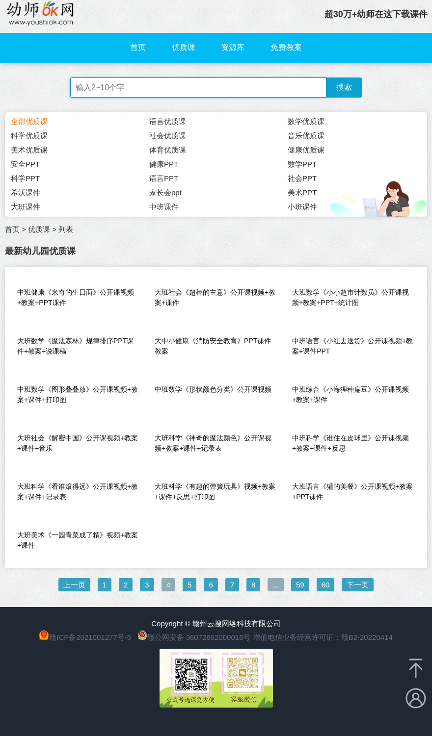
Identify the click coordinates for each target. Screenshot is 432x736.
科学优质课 (29, 135)
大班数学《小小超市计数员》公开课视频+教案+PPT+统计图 (350, 297)
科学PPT (25, 178)
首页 (138, 47)
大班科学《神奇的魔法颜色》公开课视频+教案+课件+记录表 (213, 443)
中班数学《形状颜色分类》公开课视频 (213, 389)
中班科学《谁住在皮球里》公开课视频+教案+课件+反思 (350, 443)
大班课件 (25, 207)
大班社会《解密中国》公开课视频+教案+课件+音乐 (77, 443)
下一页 (358, 585)
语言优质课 (167, 121)
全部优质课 (29, 121)
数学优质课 (306, 121)
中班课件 (164, 207)
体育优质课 (167, 150)
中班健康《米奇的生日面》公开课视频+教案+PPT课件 (75, 297)
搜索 (344, 87)
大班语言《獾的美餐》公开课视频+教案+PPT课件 (352, 491)
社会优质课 (167, 135)
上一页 (74, 585)
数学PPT (302, 164)
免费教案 (286, 47)
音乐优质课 (306, 135)
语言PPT (163, 178)
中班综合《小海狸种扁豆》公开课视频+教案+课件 (350, 394)
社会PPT (302, 178)
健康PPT (163, 164)
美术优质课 (29, 150)
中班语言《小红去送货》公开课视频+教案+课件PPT (352, 346)
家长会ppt (165, 192)
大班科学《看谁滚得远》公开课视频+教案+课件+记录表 (77, 491)
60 (326, 585)
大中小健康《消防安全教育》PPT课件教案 (213, 346)
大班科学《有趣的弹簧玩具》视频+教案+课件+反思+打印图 (215, 491)
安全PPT (25, 164)
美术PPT (302, 192)
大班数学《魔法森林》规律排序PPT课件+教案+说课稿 (75, 346)
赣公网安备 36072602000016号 (194, 637)
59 (300, 585)
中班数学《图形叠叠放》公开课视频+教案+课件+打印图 (77, 394)
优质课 (183, 47)
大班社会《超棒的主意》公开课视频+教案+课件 (215, 297)
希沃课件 (25, 192)
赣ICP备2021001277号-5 (90, 637)
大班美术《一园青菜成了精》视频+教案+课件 (77, 540)
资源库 (232, 47)
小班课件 (302, 207)
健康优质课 (306, 150)
